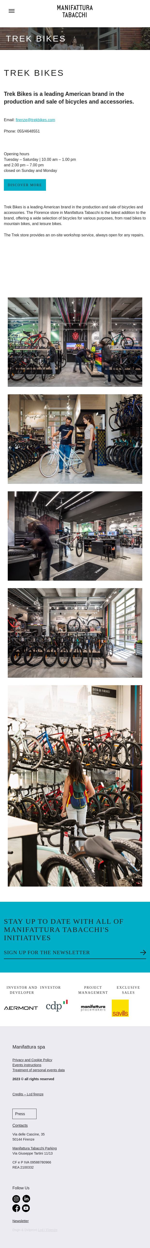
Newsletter (20, 1221)
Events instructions (26, 1065)
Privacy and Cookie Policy (32, 1060)
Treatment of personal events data (38, 1070)
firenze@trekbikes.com (35, 120)
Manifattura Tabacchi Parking (34, 1148)
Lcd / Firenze (48, 1230)
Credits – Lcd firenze (27, 1094)
